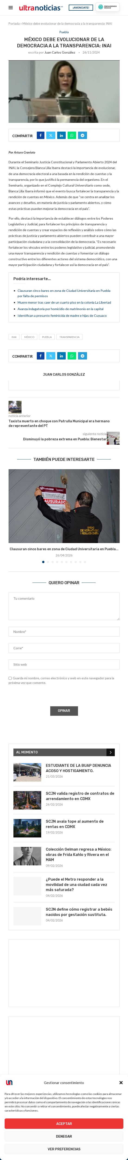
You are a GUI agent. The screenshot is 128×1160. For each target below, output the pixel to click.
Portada (14, 23)
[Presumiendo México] (107, 7)
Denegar (64, 1136)
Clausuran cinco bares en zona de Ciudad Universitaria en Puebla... (64, 549)
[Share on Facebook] (40, 135)
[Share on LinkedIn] (61, 135)
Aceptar (64, 1124)
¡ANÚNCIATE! (81, 7)
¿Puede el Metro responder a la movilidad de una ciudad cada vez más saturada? (76, 884)
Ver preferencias (64, 1149)
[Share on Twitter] (50, 135)
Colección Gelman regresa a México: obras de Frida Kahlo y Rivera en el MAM (78, 854)
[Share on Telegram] (82, 135)
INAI (14, 336)
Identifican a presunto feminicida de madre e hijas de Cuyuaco (62, 315)
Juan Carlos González (59, 52)
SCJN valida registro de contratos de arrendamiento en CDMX (80, 796)
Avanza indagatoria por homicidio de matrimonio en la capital (60, 309)
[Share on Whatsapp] (72, 135)
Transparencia (69, 336)
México (29, 336)
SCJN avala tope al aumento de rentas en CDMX (75, 824)
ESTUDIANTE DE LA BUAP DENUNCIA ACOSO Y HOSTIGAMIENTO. (78, 768)
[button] (121, 1082)
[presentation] (43, 696)
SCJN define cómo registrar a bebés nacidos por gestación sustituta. (79, 912)
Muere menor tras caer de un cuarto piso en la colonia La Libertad (64, 302)
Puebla (47, 336)
